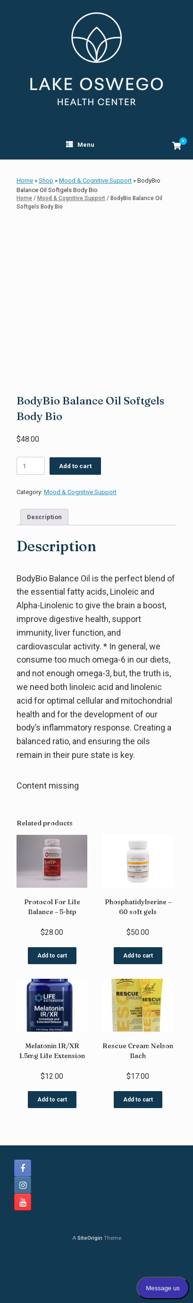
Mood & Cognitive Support (95, 180)
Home (25, 180)
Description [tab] (44, 563)
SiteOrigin (89, 1284)
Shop (46, 180)
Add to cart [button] (52, 1002)
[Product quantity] (31, 512)
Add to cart (75, 512)
